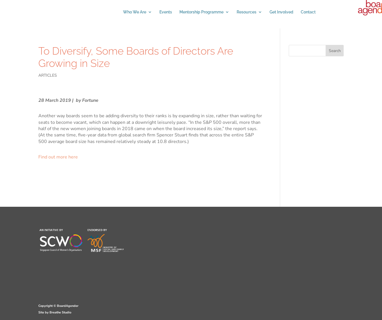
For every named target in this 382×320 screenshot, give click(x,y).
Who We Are (134, 12)
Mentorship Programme (201, 12)
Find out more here (58, 157)
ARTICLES (47, 75)
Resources (246, 12)
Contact (308, 12)
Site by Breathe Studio (54, 312)
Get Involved (281, 12)
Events (165, 12)
